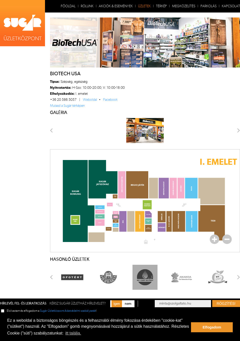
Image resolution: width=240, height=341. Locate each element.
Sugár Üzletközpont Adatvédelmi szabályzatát (68, 310)
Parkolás (208, 6)
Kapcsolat (231, 6)
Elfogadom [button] (212, 327)
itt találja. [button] (73, 333)
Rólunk (87, 6)
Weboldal (90, 100)
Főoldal (68, 6)
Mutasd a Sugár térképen (67, 106)
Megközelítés (183, 6)
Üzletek (144, 6)
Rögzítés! (226, 304)
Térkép (161, 6)
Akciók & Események (116, 6)
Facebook (110, 100)
